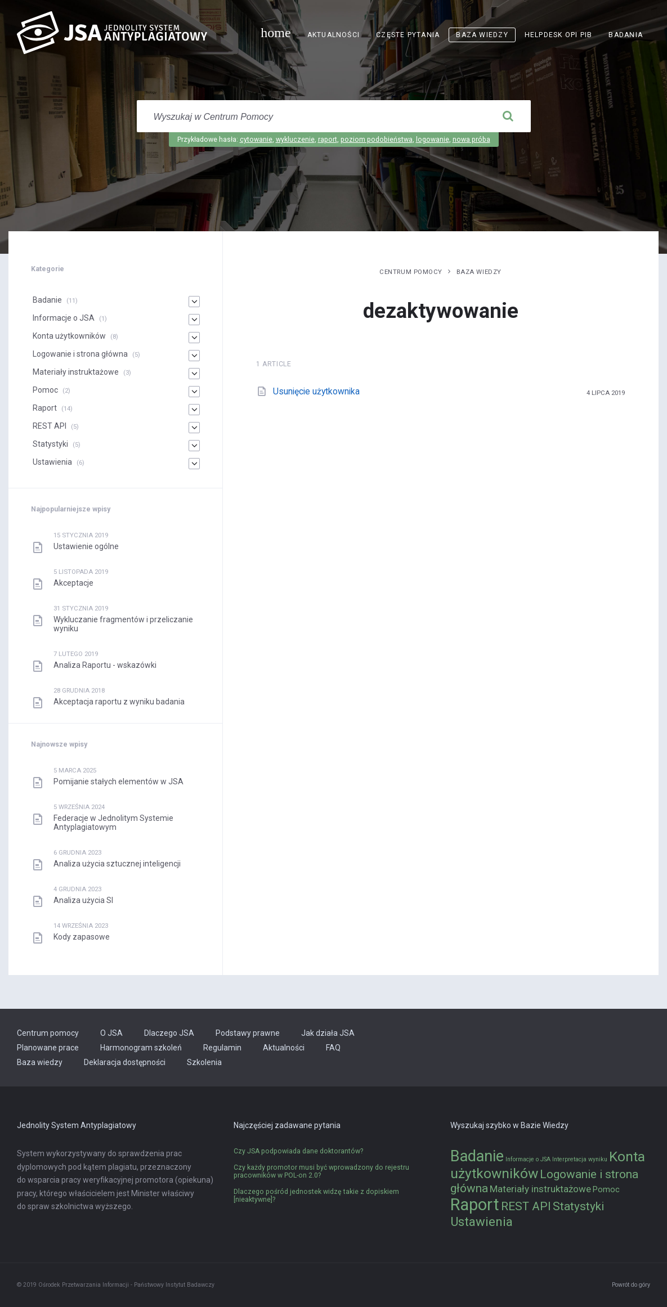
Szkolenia (204, 1062)
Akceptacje (73, 582)
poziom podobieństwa (377, 139)
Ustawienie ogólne (86, 546)
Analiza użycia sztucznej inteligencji (117, 863)
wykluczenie (295, 139)
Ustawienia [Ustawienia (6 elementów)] (481, 1221)
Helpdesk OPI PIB (559, 35)
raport (327, 139)
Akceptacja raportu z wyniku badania (119, 701)
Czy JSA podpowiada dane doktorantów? (298, 1151)
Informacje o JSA (64, 317)
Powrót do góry (631, 1284)
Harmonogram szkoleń (141, 1047)
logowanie (432, 139)
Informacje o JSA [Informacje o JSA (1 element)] (527, 1159)
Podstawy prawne (248, 1032)
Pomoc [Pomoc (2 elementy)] (606, 1189)
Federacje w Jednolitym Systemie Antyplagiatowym (113, 823)
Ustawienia (52, 461)
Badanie (47, 299)
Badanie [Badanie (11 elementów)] (477, 1156)
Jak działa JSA (328, 1032)
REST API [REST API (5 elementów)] (526, 1206)
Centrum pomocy (410, 272)
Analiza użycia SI (83, 900)
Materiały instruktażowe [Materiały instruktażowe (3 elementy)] (540, 1188)
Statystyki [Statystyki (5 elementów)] (578, 1206)
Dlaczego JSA (169, 1032)
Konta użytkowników (69, 335)
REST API (49, 425)
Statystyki (50, 443)
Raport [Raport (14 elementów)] (474, 1204)
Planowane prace (48, 1047)
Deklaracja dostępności (124, 1062)
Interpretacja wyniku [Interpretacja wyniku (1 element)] (579, 1159)
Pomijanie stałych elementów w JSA (118, 781)
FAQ (333, 1047)
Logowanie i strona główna (80, 353)
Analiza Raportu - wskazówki (104, 665)
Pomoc (45, 389)
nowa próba (471, 139)
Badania (625, 35)
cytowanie (256, 139)
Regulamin (222, 1047)
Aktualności (333, 35)
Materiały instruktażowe (76, 371)
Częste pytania (408, 35)
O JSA (111, 1032)
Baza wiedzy (482, 35)
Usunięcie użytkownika (316, 391)
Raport (45, 407)
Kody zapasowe (81, 936)
